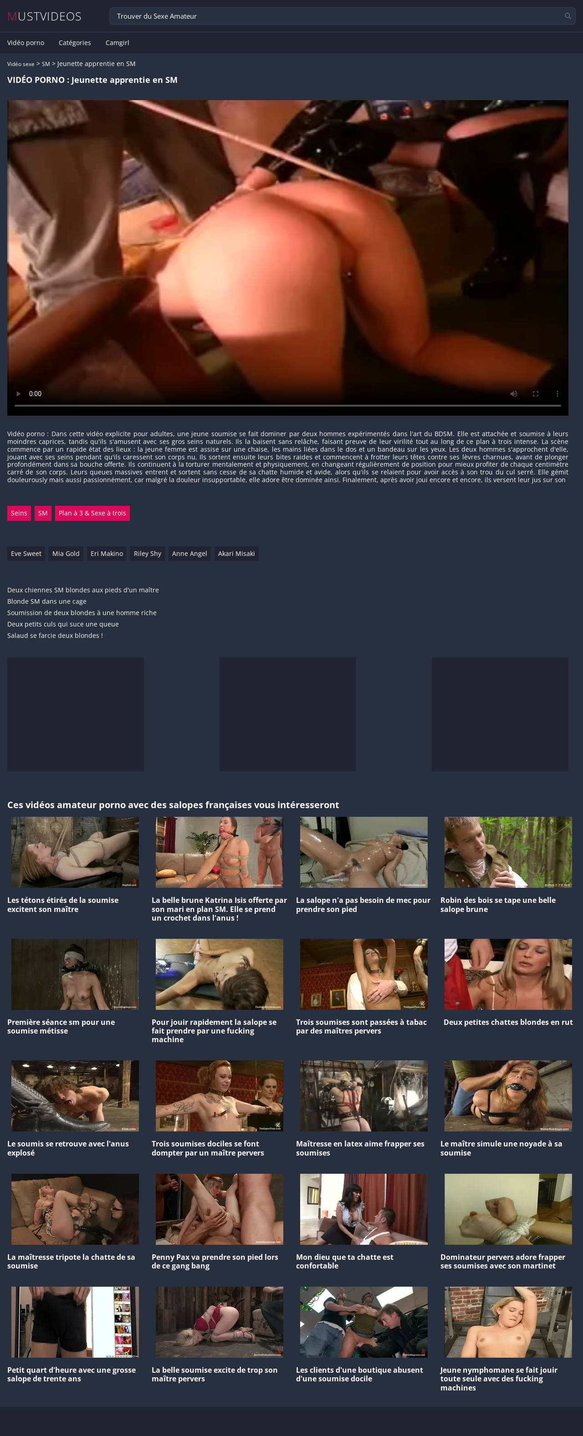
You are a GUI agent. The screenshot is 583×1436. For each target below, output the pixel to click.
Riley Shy (147, 553)
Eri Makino (107, 553)
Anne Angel (189, 553)
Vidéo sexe (21, 64)
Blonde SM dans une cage (47, 602)
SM (46, 64)
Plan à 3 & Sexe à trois (92, 513)
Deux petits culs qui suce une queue (63, 624)
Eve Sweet (26, 553)
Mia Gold (66, 553)
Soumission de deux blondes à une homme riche (82, 613)
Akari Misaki (236, 553)
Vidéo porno (25, 43)
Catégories (75, 43)
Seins (19, 513)
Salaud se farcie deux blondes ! (55, 636)
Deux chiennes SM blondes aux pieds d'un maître (83, 590)
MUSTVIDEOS (44, 16)
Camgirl (117, 43)
